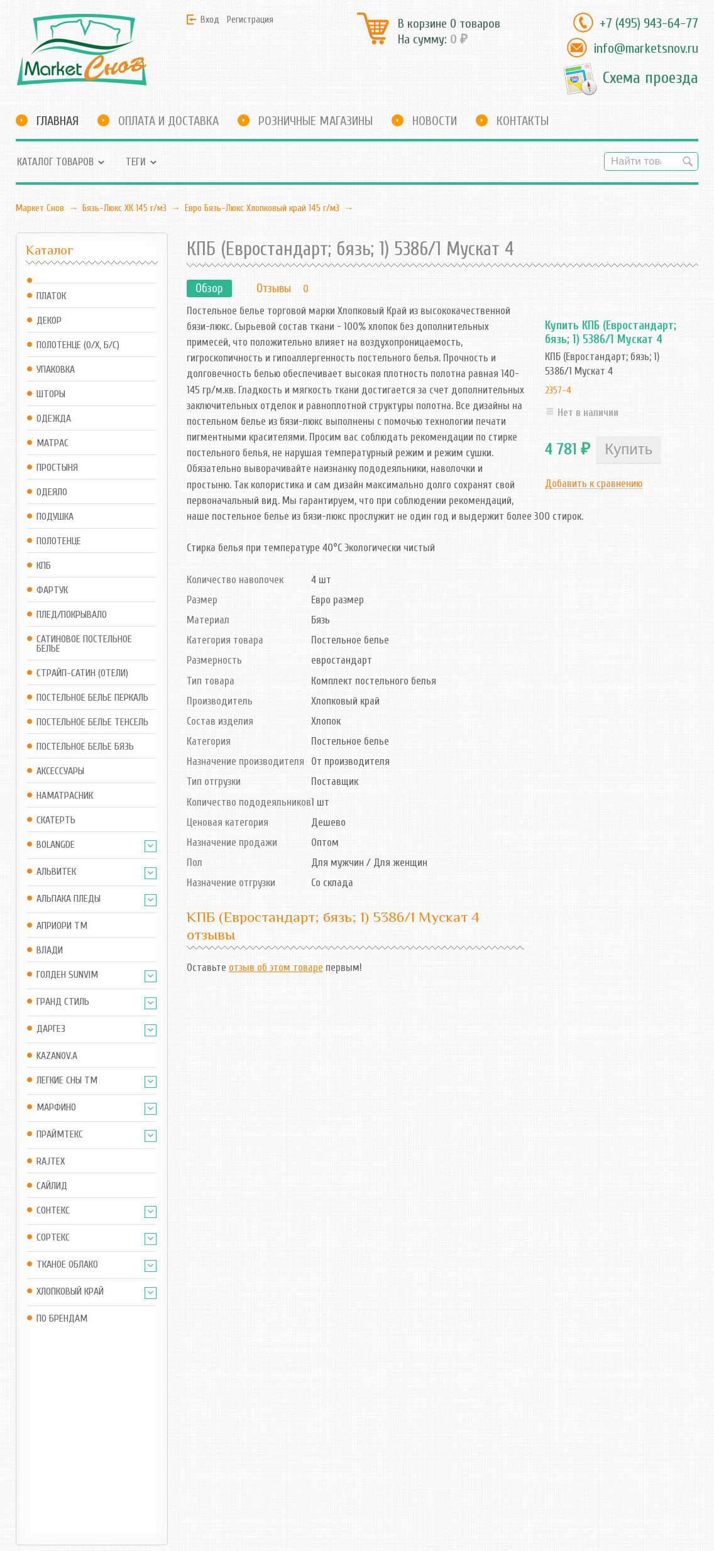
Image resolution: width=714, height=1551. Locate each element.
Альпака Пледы (68, 899)
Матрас (52, 443)
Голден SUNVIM (67, 975)
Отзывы (273, 288)
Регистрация (250, 19)
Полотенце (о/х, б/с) (77, 345)
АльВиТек (56, 872)
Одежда (53, 419)
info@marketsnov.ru (645, 48)
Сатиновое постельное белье (84, 644)
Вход (209, 19)
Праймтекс (59, 1134)
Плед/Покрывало (71, 615)
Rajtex (50, 1161)
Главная (57, 121)
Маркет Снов (40, 208)
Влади (49, 950)
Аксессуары (60, 771)
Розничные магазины (315, 121)
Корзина (161, 1444)
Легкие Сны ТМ (66, 1080)
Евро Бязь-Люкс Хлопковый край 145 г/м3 (262, 208)
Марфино (56, 1107)
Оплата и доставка (168, 121)
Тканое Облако (67, 1264)
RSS (248, 1444)
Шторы (50, 394)
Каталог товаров (55, 162)
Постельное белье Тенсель (92, 722)
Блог (251, 1421)
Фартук (52, 590)
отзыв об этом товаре (276, 967)
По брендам (61, 1319)
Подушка (55, 517)
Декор (49, 321)
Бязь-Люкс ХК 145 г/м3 (124, 208)
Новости (434, 121)
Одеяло (51, 492)
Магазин (162, 1421)
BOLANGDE (55, 845)
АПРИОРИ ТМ (61, 926)
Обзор (209, 288)
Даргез (50, 1029)
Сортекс (53, 1237)
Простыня (57, 468)
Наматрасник (64, 796)
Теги (136, 162)
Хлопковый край (70, 1291)
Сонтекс (53, 1210)
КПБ (43, 566)
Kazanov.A (56, 1056)
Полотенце (58, 541)
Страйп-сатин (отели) (82, 673)
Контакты (523, 121)
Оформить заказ (179, 1461)
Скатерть (55, 820)
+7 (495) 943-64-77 (649, 23)
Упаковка (55, 370)
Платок (51, 296)
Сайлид (51, 1186)
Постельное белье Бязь (85, 747)
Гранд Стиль (62, 1002)
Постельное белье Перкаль (92, 698)
